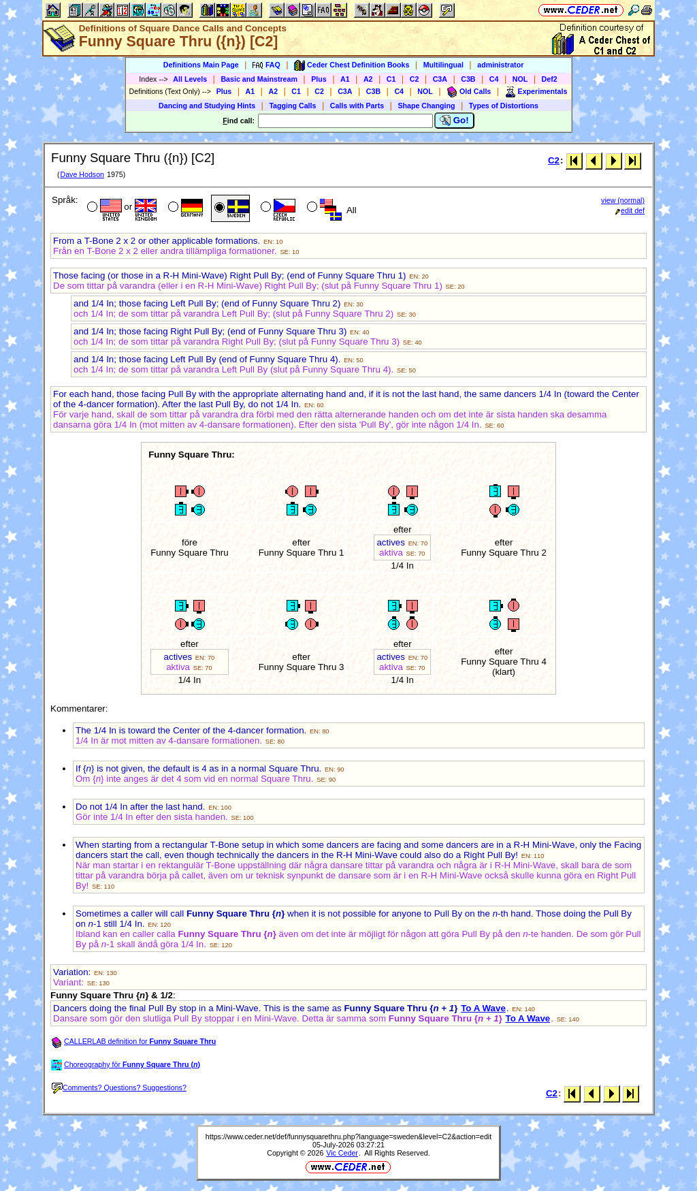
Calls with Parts (357, 105)
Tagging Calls (292, 105)
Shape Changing (426, 105)
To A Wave (483, 1008)
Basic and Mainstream (259, 79)
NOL (520, 79)
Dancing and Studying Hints (207, 105)
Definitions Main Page (201, 65)
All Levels (190, 79)
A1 (345, 79)
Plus (319, 79)
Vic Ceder (342, 1153)
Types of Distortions (503, 105)
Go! (454, 120)
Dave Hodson (82, 174)
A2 (368, 79)
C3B (468, 79)
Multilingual (443, 65)
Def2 (549, 79)
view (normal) (623, 200)
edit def (630, 210)
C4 (494, 79)
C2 (414, 79)
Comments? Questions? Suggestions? (119, 1087)
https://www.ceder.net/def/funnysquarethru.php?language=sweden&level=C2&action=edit (348, 1136)
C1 (391, 79)
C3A (440, 79)
